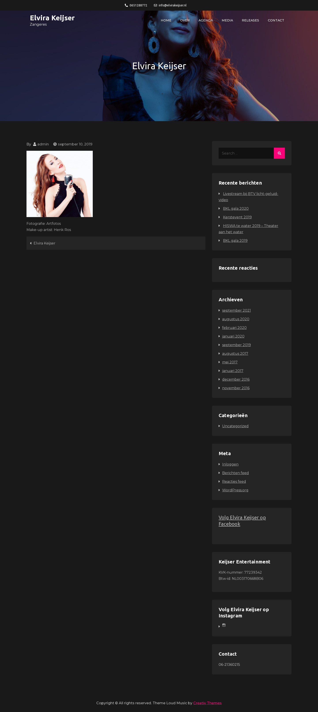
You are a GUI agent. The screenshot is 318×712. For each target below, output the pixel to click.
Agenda (206, 20)
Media (227, 20)
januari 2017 (232, 371)
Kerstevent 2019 (237, 217)
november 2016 (236, 388)
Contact (276, 20)
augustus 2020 (235, 319)
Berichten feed (235, 473)
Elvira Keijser (52, 18)
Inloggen (230, 464)
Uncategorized (235, 426)
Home (166, 20)
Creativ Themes (207, 703)
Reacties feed (234, 481)
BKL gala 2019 (235, 241)
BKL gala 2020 (236, 208)
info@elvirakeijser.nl (170, 5)
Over (185, 20)
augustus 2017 (235, 353)
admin (43, 144)
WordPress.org (235, 490)
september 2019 (236, 345)
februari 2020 (234, 328)
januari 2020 (233, 336)
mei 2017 (230, 362)
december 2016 (236, 379)
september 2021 (236, 310)
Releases (250, 20)
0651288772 (136, 5)
